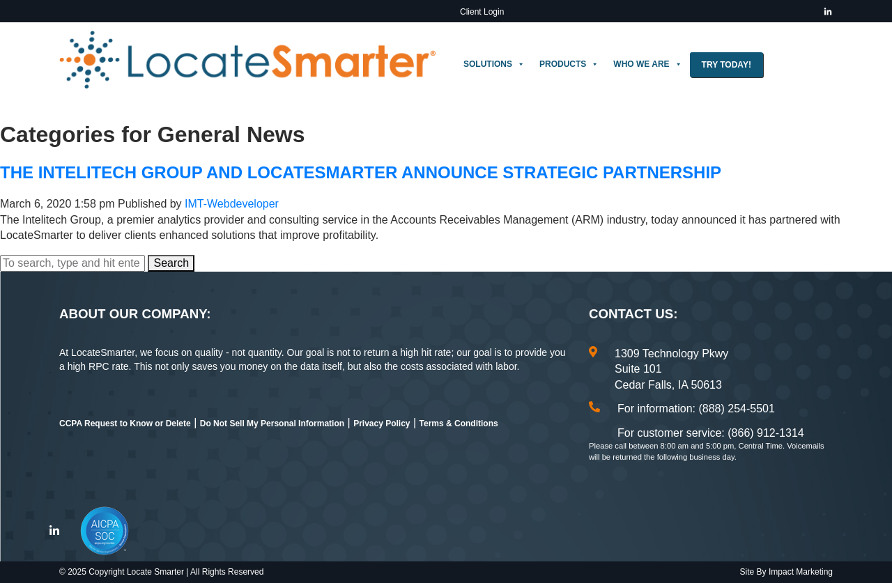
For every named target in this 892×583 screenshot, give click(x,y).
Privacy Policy (381, 423)
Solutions (494, 64)
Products (569, 64)
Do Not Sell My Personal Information (272, 423)
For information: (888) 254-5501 (696, 408)
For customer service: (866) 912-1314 (710, 433)
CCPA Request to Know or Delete (125, 423)
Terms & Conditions (459, 423)
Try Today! (726, 65)
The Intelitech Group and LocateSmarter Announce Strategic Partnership (360, 172)
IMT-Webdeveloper (232, 204)
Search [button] (171, 263)
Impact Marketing (801, 572)
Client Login (482, 12)
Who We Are (647, 64)
